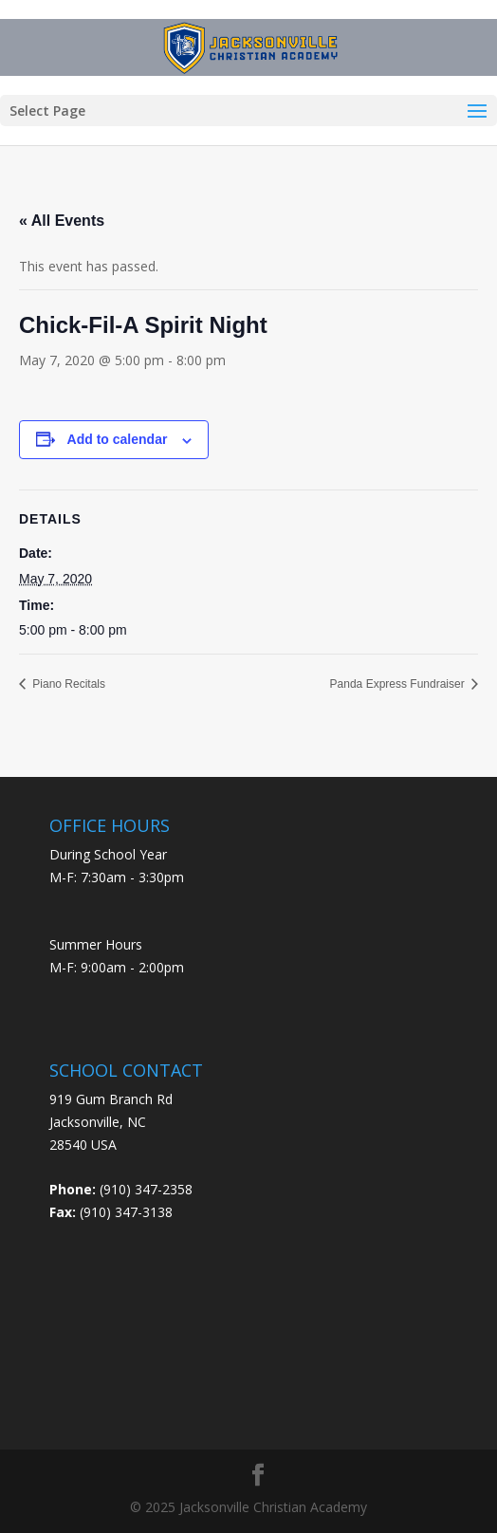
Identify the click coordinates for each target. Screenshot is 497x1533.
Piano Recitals (67, 684)
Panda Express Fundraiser (399, 684)
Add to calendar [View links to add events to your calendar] (117, 439)
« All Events (61, 220)
